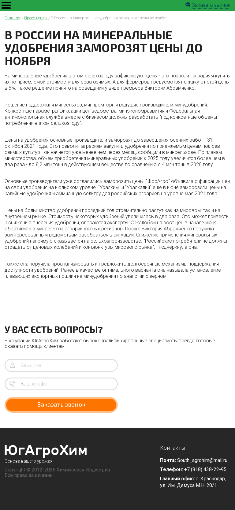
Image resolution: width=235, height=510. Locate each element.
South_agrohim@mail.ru (202, 460)
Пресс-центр (35, 18)
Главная (12, 18)
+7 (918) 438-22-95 (205, 469)
